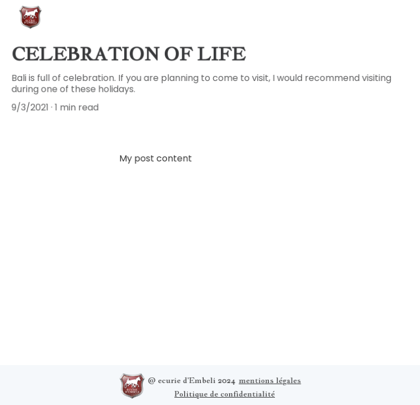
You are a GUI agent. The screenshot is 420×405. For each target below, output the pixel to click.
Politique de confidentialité (224, 393)
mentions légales (269, 380)
